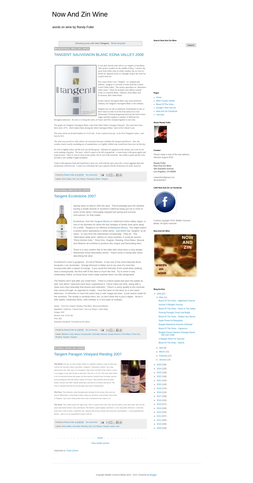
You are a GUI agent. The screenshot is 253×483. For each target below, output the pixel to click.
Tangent (104, 179)
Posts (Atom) (72, 450)
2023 (159, 372)
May (161, 297)
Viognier (73, 337)
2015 (159, 404)
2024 (159, 368)
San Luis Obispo (79, 179)
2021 (159, 380)
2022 (159, 376)
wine (117, 426)
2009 (159, 428)
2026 (159, 294)
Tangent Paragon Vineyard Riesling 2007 (88, 354)
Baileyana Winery (119, 227)
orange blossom (114, 334)
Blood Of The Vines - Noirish (171, 343)
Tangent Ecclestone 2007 (75, 196)
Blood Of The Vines (165, 104)
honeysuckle (86, 334)
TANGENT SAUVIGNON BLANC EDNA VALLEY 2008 (99, 55)
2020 (159, 384)
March (162, 352)
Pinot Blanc (126, 334)
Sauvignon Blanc (94, 179)
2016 (159, 400)
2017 (159, 396)
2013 (159, 412)
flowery (77, 334)
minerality (96, 334)
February (163, 356)
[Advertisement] (171, 69)
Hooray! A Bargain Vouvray (171, 304)
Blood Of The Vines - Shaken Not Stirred (177, 316)
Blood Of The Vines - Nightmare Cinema (177, 301)
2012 (159, 416)
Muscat (104, 334)
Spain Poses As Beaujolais (171, 320)
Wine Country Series (165, 101)
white (113, 426)
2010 (159, 424)
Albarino (65, 334)
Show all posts (118, 43)
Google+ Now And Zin (166, 108)
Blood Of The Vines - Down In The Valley (177, 308)
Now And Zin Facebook (166, 111)
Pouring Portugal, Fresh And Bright (174, 312)
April (161, 348)
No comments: (92, 175)
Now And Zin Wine (80, 14)
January (163, 359)
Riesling (59, 337)
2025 (159, 364)
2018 (159, 392)
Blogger (153, 475)
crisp (71, 334)
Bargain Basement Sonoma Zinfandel (175, 324)
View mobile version (100, 443)
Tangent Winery (102, 221)
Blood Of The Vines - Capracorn (173, 328)
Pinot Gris (136, 334)
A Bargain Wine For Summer (171, 339)
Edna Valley (66, 179)
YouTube (160, 115)
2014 (159, 408)
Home (100, 438)
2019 (159, 388)
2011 (159, 420)
